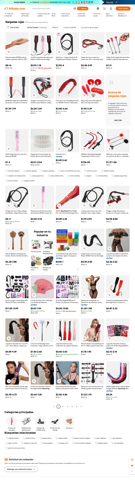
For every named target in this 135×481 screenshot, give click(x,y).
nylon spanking (116, 438)
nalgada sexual (45, 438)
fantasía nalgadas (12, 171)
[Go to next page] (81, 407)
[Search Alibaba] (52, 8)
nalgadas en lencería (29, 443)
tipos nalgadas (47, 443)
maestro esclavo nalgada (81, 438)
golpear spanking (47, 171)
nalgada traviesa (107, 171)
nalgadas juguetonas (119, 176)
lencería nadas (12, 181)
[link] (132, 460)
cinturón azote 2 (90, 171)
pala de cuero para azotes (15, 448)
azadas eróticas (29, 438)
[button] (74, 8)
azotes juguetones (37, 176)
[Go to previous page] (54, 407)
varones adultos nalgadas (81, 443)
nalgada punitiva (28, 181)
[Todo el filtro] (13, 27)
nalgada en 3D (62, 443)
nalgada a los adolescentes (15, 176)
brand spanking (101, 176)
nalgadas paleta (101, 443)
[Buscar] (82, 8)
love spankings (117, 443)
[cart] (104, 9)
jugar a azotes (11, 443)
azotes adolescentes (55, 176)
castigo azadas (61, 438)
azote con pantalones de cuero (69, 171)
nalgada (87, 176)
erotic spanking (74, 176)
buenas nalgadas (30, 171)
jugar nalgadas (100, 438)
